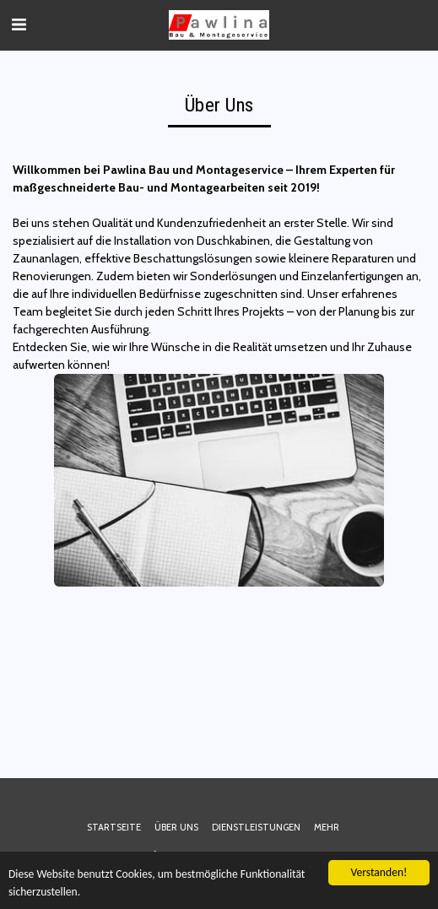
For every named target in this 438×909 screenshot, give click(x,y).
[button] (18, 24)
